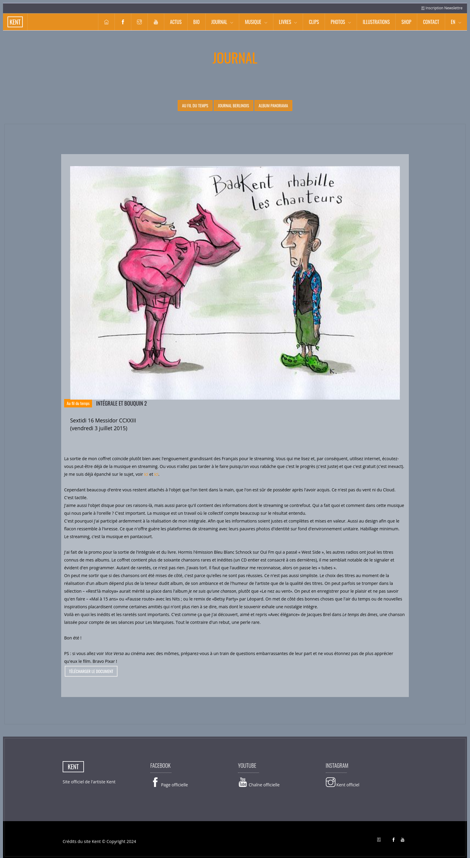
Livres (285, 21)
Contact (431, 21)
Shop (406, 21)
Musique (253, 21)
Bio (196, 21)
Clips (314, 21)
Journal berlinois (233, 105)
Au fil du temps (195, 105)
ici (146, 474)
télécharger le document (91, 671)
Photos (338, 21)
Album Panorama (273, 105)
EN (453, 21)
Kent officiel (342, 785)
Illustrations (376, 21)
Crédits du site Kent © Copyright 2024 (99, 841)
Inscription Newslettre (442, 7)
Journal (219, 21)
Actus (176, 21)
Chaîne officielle (259, 785)
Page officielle (169, 785)
